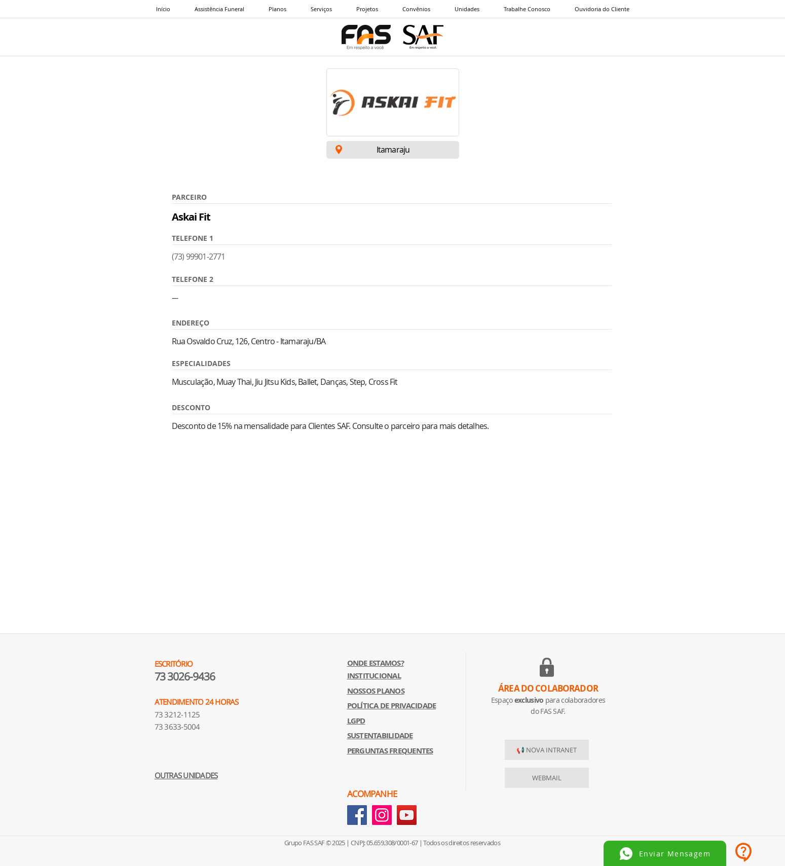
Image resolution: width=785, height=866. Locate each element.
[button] (321, 9)
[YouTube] (407, 815)
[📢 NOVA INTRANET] (547, 750)
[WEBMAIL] (547, 778)
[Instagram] (382, 815)
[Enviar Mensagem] (665, 853)
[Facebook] (357, 815)
